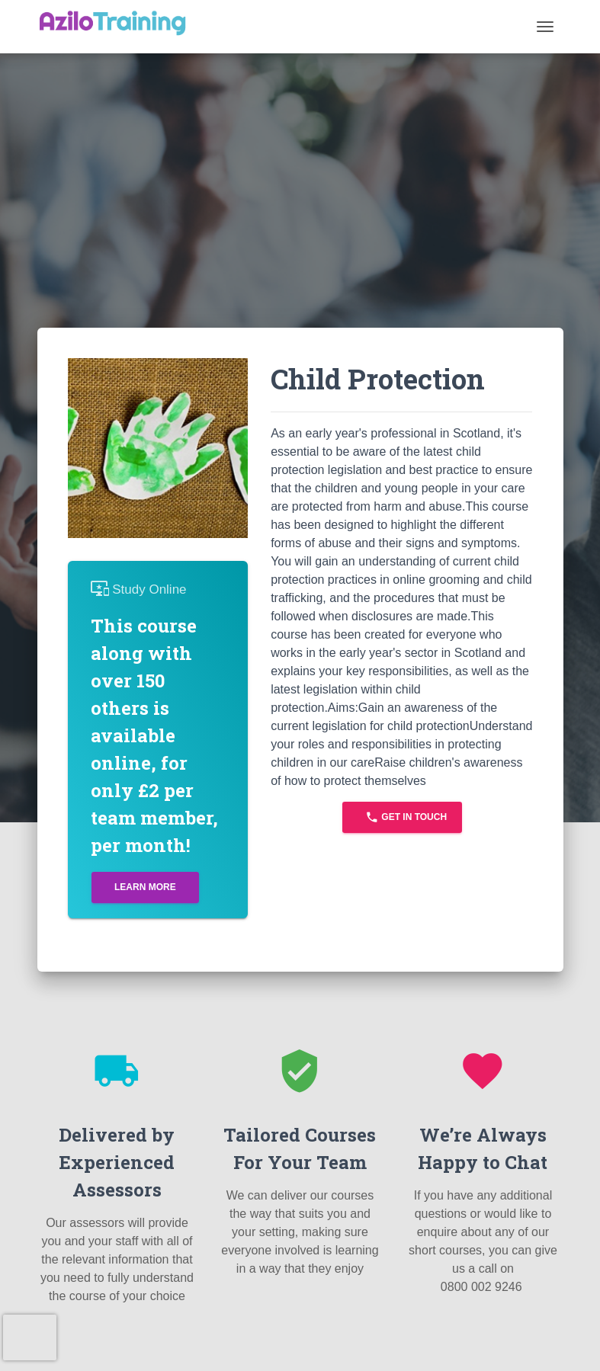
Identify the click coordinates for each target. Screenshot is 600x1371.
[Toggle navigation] (545, 27)
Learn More (145, 887)
